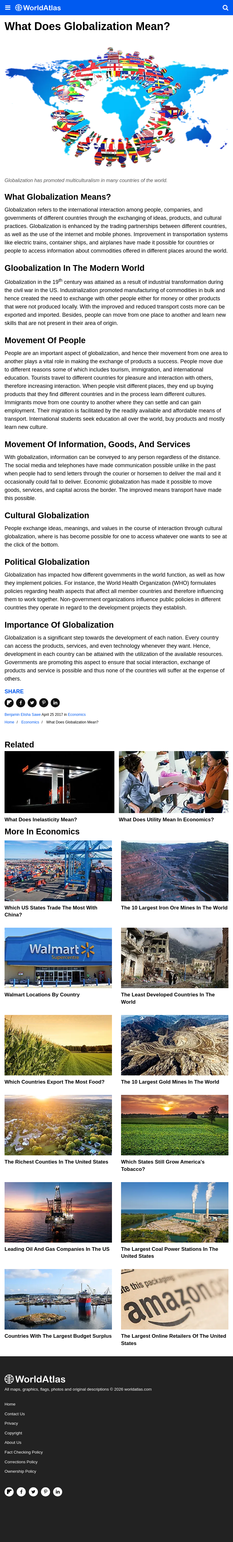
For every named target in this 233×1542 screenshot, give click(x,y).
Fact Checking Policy (24, 1452)
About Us (13, 1442)
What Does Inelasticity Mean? (41, 820)
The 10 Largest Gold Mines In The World (170, 1082)
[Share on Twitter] (32, 702)
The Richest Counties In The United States (56, 1162)
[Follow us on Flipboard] (9, 1491)
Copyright (13, 1433)
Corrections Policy (21, 1462)
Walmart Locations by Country (42, 995)
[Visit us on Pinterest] (45, 1491)
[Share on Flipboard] (9, 702)
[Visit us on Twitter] (33, 1491)
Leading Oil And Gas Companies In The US (57, 1249)
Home (10, 1404)
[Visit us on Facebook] (21, 1491)
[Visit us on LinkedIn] (57, 1491)
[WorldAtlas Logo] (40, 7)
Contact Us (15, 1414)
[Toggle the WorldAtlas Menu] (8, 7)
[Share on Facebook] (20, 702)
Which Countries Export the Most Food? (55, 1082)
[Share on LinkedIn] (55, 702)
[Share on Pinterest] (43, 702)
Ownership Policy (20, 1471)
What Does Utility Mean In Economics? (166, 820)
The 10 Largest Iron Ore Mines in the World (174, 908)
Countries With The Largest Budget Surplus (58, 1336)
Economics (77, 714)
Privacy (11, 1423)
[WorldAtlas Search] (225, 7)
